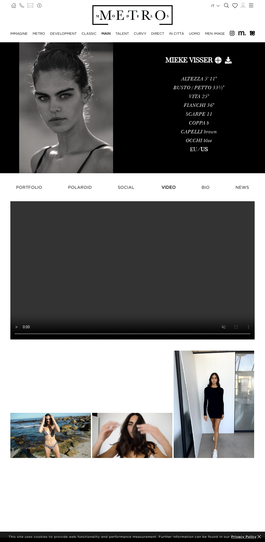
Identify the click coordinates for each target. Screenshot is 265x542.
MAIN (106, 33)
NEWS (242, 187)
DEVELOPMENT (63, 33)
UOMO (194, 33)
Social (126, 187)
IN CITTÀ (176, 33)
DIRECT (157, 33)
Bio (206, 187)
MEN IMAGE (215, 33)
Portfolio (29, 187)
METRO (39, 33)
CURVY (140, 33)
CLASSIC (89, 33)
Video (168, 187)
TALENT (122, 33)
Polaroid (80, 187)
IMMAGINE (19, 33)
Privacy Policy (243, 536)
